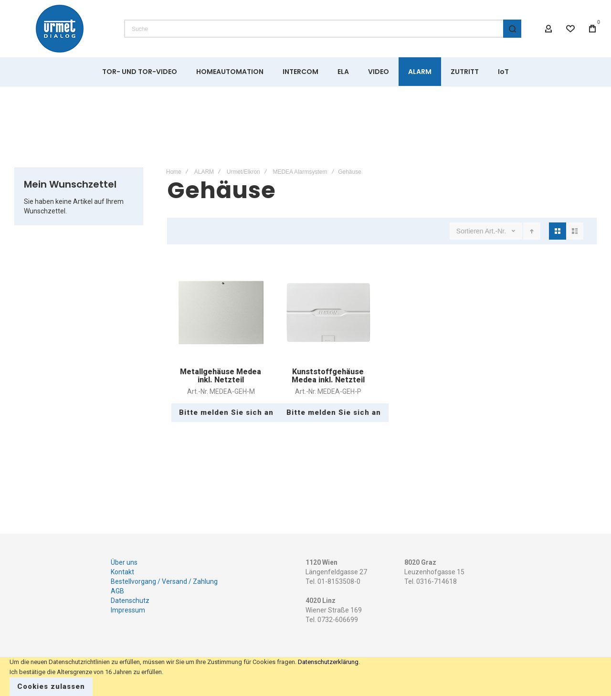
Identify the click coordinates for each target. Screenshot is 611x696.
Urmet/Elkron (243, 172)
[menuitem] (140, 71)
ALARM (204, 172)
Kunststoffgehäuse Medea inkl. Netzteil (328, 376)
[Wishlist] (570, 29)
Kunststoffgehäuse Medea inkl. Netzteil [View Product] (328, 312)
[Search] (512, 29)
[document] (305, 676)
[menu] (305, 71)
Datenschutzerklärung (328, 661)
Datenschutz (130, 600)
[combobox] (322, 29)
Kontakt (122, 572)
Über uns (124, 562)
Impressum (128, 610)
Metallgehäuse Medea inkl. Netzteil (220, 376)
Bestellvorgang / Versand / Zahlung (164, 581)
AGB (117, 591)
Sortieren (470, 231)
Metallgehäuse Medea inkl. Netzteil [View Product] (220, 312)
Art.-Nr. (496, 231)
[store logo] (60, 29)
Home (173, 172)
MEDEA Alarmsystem (300, 172)
